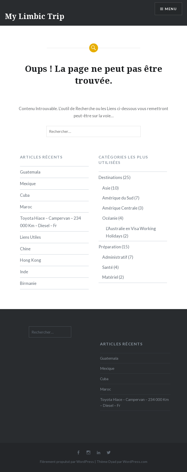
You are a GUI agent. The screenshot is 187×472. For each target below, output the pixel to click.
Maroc (26, 206)
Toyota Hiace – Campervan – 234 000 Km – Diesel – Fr (50, 222)
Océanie (110, 218)
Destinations (110, 177)
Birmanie (28, 283)
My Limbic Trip (34, 16)
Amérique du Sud (118, 197)
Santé (107, 267)
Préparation (110, 246)
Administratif (114, 257)
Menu (171, 9)
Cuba (25, 195)
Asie (106, 188)
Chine (25, 248)
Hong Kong (30, 260)
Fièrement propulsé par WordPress (67, 461)
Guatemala (30, 172)
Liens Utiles (30, 237)
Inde (24, 271)
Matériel (110, 277)
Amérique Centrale (119, 208)
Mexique (28, 183)
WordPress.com (135, 461)
